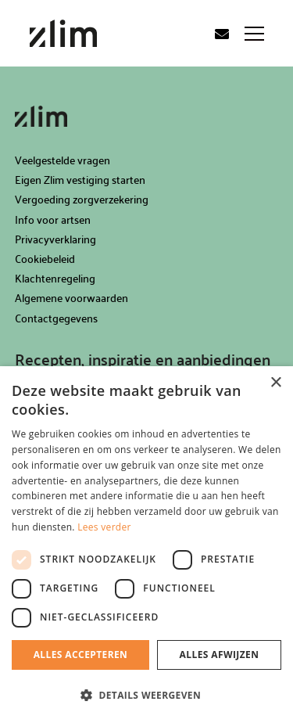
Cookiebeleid (45, 258)
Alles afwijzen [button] (219, 654)
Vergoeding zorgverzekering (81, 199)
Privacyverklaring (55, 239)
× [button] (275, 383)
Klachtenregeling (55, 278)
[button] (146, 695)
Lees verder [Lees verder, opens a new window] (104, 527)
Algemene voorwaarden (71, 298)
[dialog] (146, 544)
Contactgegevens (56, 318)
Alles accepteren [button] (81, 654)
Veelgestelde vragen (62, 160)
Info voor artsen (53, 219)
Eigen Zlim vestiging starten (80, 179)
